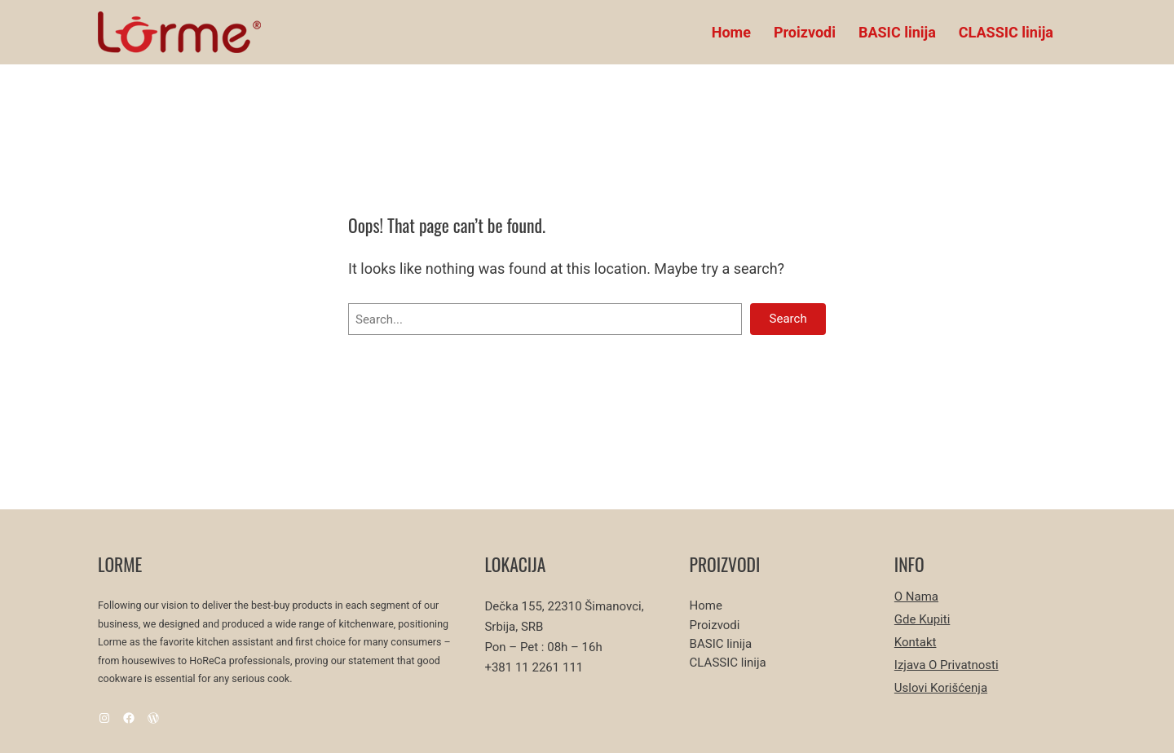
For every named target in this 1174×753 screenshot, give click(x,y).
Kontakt (915, 642)
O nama (916, 596)
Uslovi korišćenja (940, 687)
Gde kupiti (922, 619)
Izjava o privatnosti (946, 665)
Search (788, 318)
